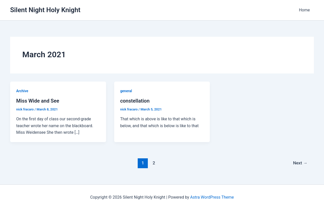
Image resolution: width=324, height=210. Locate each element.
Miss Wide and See (37, 101)
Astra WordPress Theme (212, 197)
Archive (22, 91)
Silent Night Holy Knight (45, 10)
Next (300, 162)
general (126, 91)
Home (304, 10)
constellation (135, 101)
